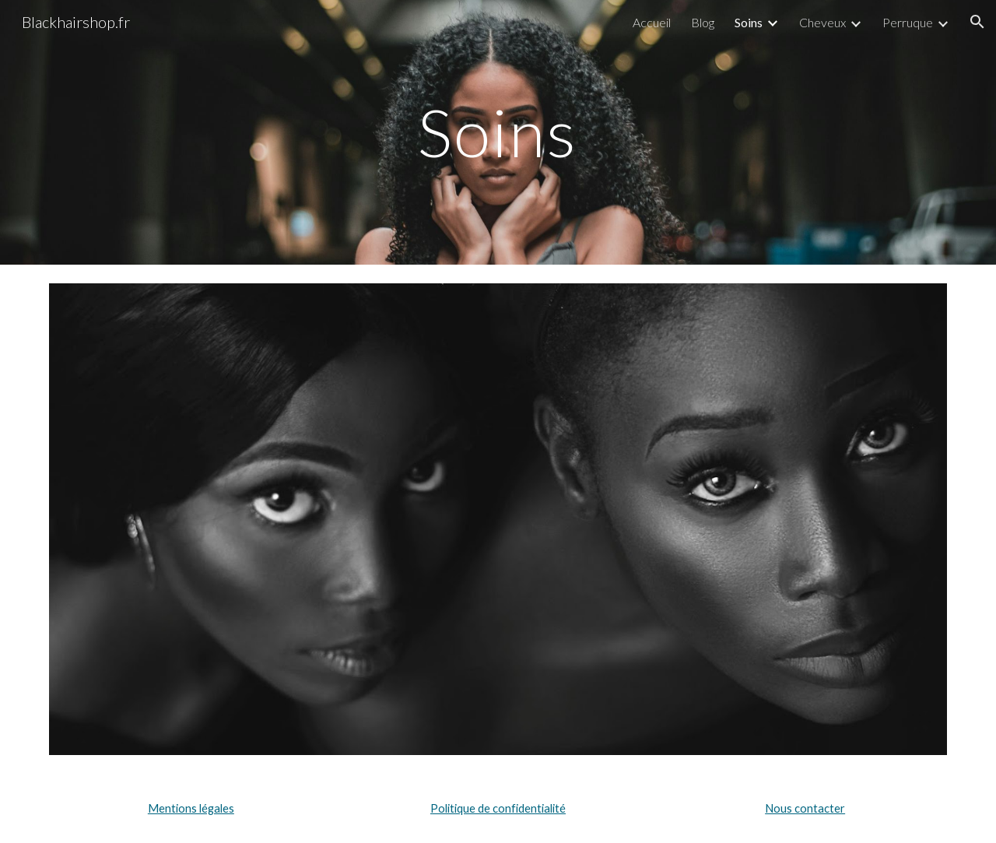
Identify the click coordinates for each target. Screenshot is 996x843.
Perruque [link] (907, 22)
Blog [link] (702, 22)
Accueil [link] (652, 22)
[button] (977, 21)
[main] (498, 132)
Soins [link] (749, 22)
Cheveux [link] (822, 22)
